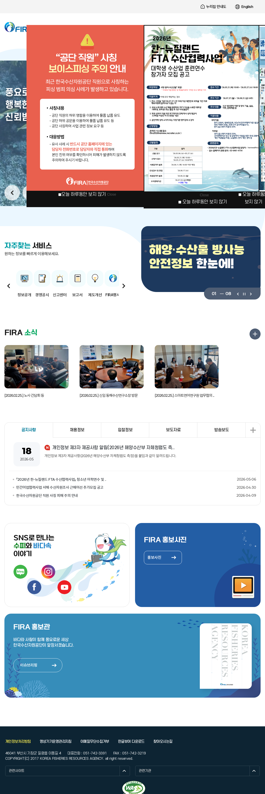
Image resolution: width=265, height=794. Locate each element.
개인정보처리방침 (18, 742)
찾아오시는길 (163, 742)
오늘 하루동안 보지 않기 (83, 194)
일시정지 (244, 293)
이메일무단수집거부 (94, 742)
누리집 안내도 (216, 6)
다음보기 (250, 293)
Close (111, 194)
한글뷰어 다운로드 (131, 742)
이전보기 (237, 293)
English (247, 6)
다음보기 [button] (124, 286)
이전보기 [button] (12, 192)
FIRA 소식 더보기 (255, 334)
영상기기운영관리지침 (56, 742)
